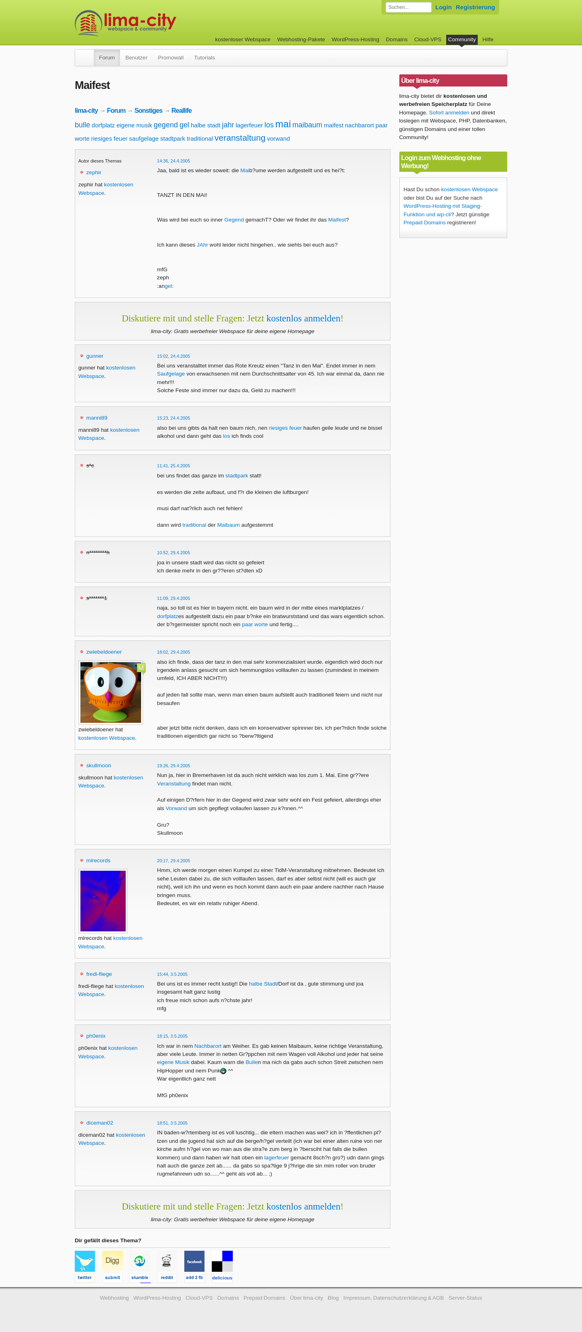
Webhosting (114, 1298)
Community (462, 39)
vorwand (278, 138)
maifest (333, 125)
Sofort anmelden (449, 113)
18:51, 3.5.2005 (172, 1123)
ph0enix (96, 1036)
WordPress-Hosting (356, 39)
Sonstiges (148, 110)
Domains (397, 39)
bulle (82, 125)
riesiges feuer (109, 138)
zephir (93, 172)
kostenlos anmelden (303, 318)
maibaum (308, 125)
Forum (107, 58)
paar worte (255, 624)
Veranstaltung (174, 784)
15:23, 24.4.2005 (173, 418)
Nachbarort (207, 1046)
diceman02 (100, 1123)
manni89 (97, 418)
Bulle (252, 1062)
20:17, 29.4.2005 (173, 860)
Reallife (181, 110)
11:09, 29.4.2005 (173, 598)
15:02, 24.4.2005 (173, 356)
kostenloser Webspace (242, 39)
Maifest (337, 220)
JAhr (202, 245)
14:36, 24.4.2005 (173, 160)
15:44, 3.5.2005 (172, 974)
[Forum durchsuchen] (409, 7)
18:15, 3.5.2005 (172, 1036)
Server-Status (465, 1298)
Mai (244, 170)
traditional (200, 138)
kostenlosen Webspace (106, 738)
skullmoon (98, 765)
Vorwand (176, 808)
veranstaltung (240, 137)
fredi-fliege (99, 974)
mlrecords (98, 860)
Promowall (170, 58)
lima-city (86, 110)
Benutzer (136, 58)
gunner (94, 356)
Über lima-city (306, 1298)
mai (283, 123)
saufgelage (143, 138)
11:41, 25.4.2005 (173, 465)
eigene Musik (173, 1062)
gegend (166, 125)
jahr (228, 125)
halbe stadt (205, 125)
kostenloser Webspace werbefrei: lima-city (155, 23)
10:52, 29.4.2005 (173, 552)
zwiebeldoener (104, 652)
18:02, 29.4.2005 (173, 652)
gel (184, 125)
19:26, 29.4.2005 (173, 765)
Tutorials (204, 58)
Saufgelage (171, 374)
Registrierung (475, 7)
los (269, 125)
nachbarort (359, 125)
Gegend (234, 220)
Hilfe (488, 39)
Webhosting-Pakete (301, 39)
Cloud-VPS (427, 39)
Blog (333, 1298)
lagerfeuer (249, 125)
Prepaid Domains (425, 223)
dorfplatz (103, 125)
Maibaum (228, 525)
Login (443, 7)
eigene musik (134, 125)
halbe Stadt (263, 984)
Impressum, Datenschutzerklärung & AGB (393, 1298)
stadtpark (172, 138)
